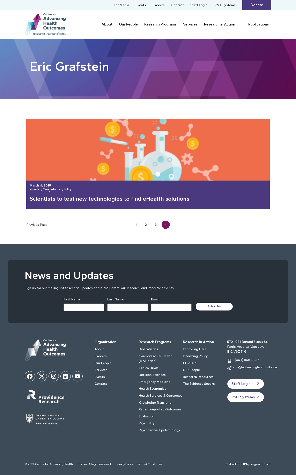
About (107, 24)
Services (190, 24)
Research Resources (198, 377)
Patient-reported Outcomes (160, 409)
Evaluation (147, 416)
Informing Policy (61, 189)
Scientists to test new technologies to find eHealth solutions (109, 198)
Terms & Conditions (149, 464)
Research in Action (219, 24)
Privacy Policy (124, 464)
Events (141, 5)
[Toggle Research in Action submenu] (241, 24)
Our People (128, 24)
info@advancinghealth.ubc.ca (255, 367)
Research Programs (160, 24)
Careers (159, 5)
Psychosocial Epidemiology (159, 430)
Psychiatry (147, 423)
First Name (72, 299)
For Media (121, 5)
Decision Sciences (152, 375)
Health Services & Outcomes (160, 395)
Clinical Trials (148, 368)
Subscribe (214, 306)
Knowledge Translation (156, 402)
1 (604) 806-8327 (246, 360)
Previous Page (36, 225)
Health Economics (152, 388)
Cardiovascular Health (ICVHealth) (155, 358)
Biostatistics (148, 349)
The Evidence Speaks (199, 384)
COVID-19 (190, 363)
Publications (258, 24)
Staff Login (198, 5)
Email (155, 299)
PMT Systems (225, 5)
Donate (257, 5)
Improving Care (39, 189)
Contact (177, 5)
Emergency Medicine (154, 382)
